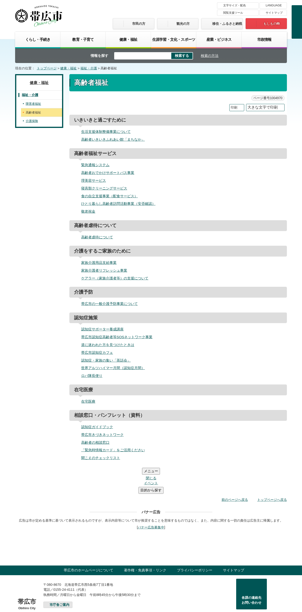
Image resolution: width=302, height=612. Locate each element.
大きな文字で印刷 (262, 107)
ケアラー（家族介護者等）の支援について (114, 278)
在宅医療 (88, 401)
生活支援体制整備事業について (106, 132)
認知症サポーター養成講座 (102, 329)
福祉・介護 (88, 68)
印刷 (234, 107)
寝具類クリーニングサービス (104, 188)
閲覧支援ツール (233, 12)
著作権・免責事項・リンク (145, 542)
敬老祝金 (88, 211)
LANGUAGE (274, 5)
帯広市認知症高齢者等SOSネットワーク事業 (116, 337)
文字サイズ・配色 (234, 5)
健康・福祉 (128, 39)
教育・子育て (83, 39)
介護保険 (32, 121)
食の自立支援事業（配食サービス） (109, 196)
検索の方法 (209, 56)
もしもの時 (271, 23)
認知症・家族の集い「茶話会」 (106, 360)
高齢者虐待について (97, 237)
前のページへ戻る (235, 471)
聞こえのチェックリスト (100, 458)
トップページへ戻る (272, 471)
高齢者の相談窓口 (95, 442)
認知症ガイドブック (97, 427)
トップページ (47, 68)
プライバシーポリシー (194, 542)
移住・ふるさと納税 (227, 23)
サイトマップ (274, 12)
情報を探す (99, 56)
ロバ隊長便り (91, 376)
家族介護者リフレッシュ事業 (104, 270)
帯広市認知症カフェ (97, 352)
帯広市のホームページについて (88, 542)
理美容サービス (93, 180)
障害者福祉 (33, 104)
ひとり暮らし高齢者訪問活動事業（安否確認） (118, 204)
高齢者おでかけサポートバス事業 (107, 173)
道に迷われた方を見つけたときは (107, 345)
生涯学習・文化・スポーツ (173, 39)
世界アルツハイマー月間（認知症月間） (113, 368)
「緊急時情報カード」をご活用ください (113, 450)
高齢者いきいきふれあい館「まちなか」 (113, 139)
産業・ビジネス (218, 39)
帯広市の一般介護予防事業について (109, 304)
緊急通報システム (95, 165)
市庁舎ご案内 (59, 576)
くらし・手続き (37, 39)
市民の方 (138, 23)
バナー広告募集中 (151, 499)
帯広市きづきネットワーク (102, 435)
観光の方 (183, 23)
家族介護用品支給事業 (99, 263)
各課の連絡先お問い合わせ (251, 571)
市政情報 (264, 39)
